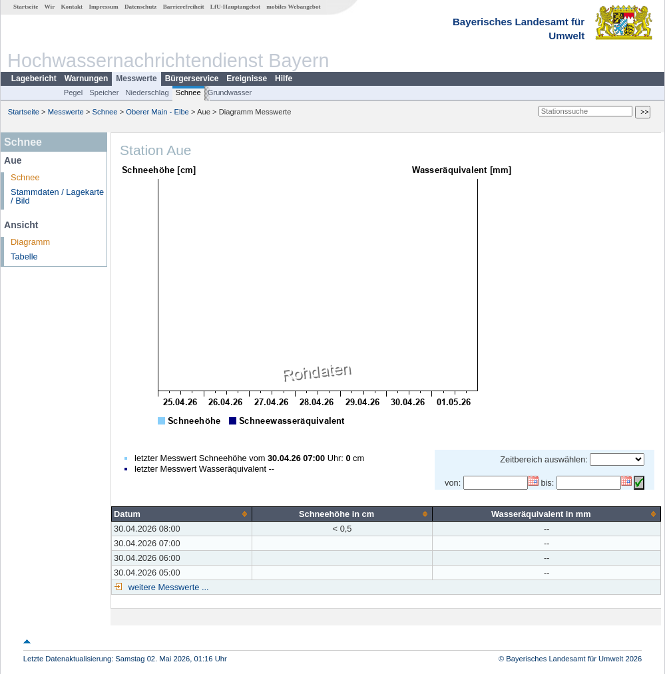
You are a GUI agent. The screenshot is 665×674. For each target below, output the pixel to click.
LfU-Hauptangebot (235, 6)
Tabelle (24, 256)
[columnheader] (182, 513)
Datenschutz (140, 6)
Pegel (73, 92)
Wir (50, 6)
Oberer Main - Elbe (157, 112)
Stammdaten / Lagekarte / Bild (57, 196)
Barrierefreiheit (183, 6)
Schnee (188, 92)
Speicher (103, 92)
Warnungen (87, 78)
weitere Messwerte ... (167, 587)
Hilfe (283, 78)
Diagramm (30, 242)
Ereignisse (246, 78)
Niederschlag (146, 92)
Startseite (25, 6)
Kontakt (72, 6)
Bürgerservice (192, 78)
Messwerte (136, 78)
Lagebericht (34, 78)
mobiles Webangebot (293, 6)
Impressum (103, 6)
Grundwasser (230, 92)
